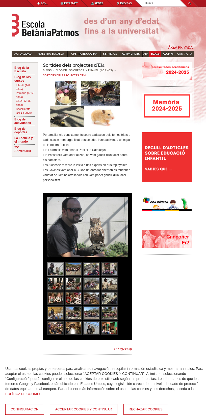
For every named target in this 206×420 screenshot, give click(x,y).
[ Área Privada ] (180, 47)
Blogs (155, 53)
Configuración (25, 409)
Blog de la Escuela (21, 69)
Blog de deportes (20, 130)
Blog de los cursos (22, 78)
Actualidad (23, 53)
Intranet (69, 3)
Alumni (168, 53)
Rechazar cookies (146, 409)
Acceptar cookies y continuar (83, 409)
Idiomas (124, 3)
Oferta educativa (84, 53)
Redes (97, 3)
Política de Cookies (23, 394)
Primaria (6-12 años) (25, 95)
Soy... (42, 3)
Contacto (184, 53)
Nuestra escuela (51, 53)
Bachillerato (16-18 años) (24, 110)
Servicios (110, 53)
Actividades (131, 53)
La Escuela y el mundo (23, 139)
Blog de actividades (22, 121)
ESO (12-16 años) (23, 102)
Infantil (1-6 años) (23, 87)
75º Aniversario (22, 149)
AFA (145, 53)
